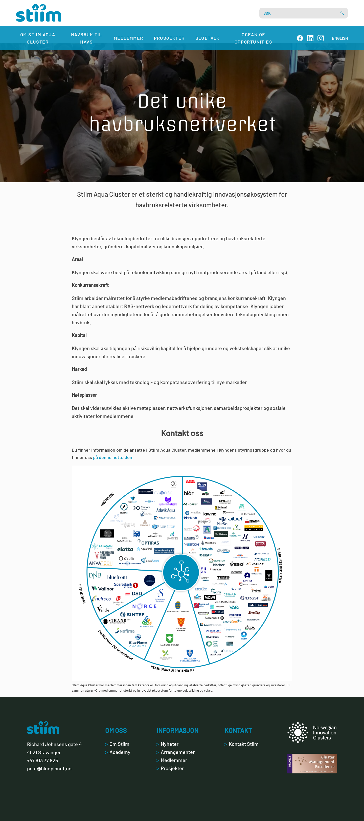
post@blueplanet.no (49, 768)
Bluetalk (207, 38)
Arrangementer (175, 752)
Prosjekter (169, 38)
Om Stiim (117, 744)
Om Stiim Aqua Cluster (37, 38)
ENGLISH (340, 38)
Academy (117, 752)
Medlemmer (128, 38)
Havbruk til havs (86, 38)
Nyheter (167, 744)
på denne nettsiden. (113, 457)
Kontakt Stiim (241, 744)
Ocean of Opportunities (253, 38)
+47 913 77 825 (42, 760)
